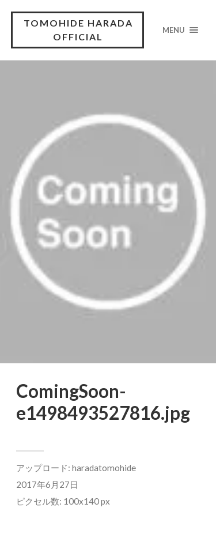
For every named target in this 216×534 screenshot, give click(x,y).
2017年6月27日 (47, 484)
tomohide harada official (78, 29)
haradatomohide (104, 467)
